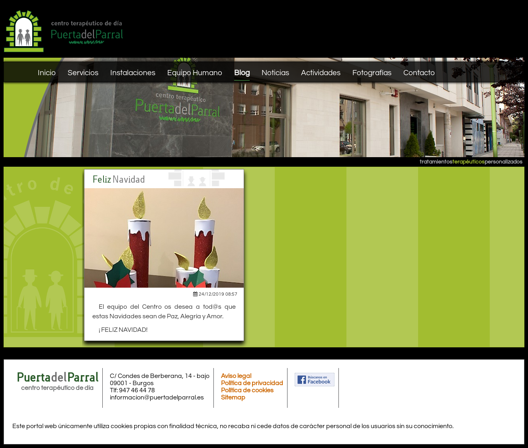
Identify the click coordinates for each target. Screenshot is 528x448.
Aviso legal (236, 376)
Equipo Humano (194, 73)
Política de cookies (247, 390)
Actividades (320, 73)
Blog (242, 73)
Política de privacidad (252, 383)
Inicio (47, 73)
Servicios (83, 73)
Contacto (419, 73)
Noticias (275, 73)
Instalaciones (132, 73)
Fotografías (371, 73)
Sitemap (233, 397)
